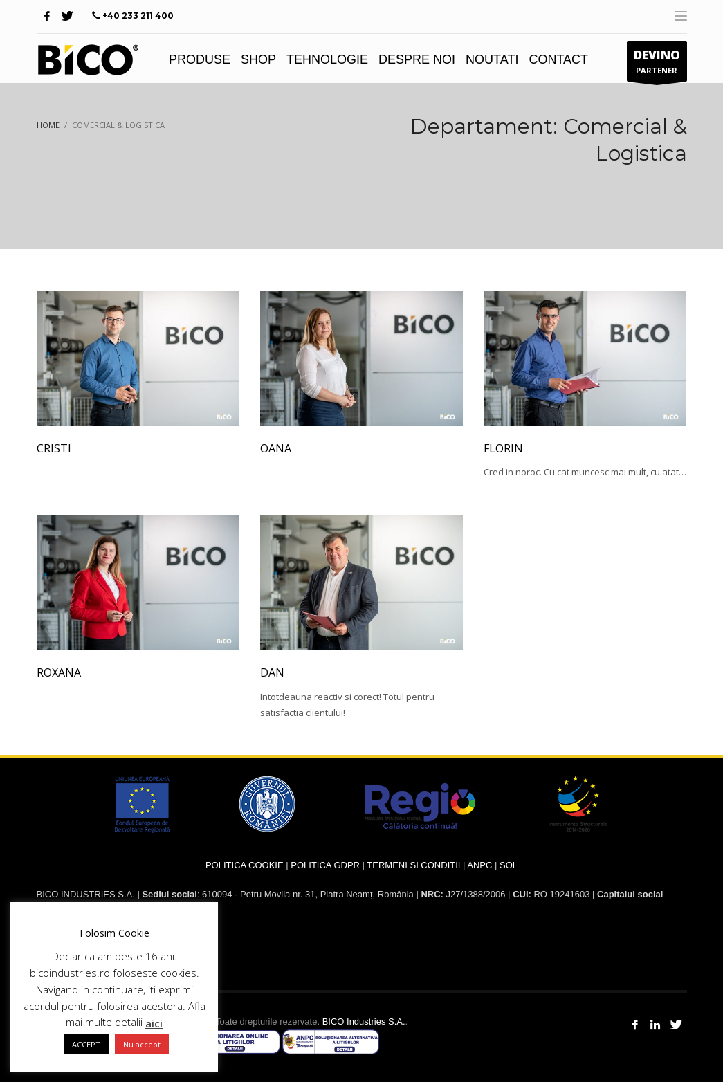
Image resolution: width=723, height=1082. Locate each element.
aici (154, 1023)
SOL (509, 865)
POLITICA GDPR (325, 865)
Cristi (54, 448)
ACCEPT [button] (86, 1044)
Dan (272, 672)
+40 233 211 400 (138, 15)
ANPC (479, 865)
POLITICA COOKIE (244, 865)
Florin (503, 448)
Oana (275, 448)
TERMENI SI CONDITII (413, 865)
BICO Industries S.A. (363, 1021)
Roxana (59, 672)
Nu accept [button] (142, 1044)
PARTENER (657, 64)
